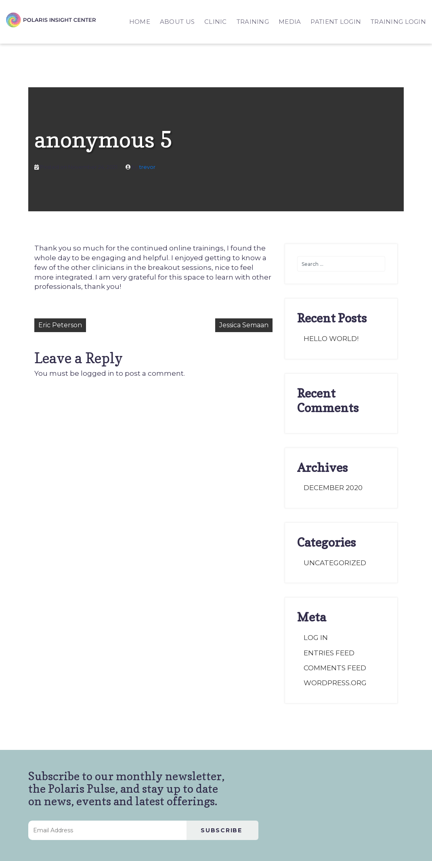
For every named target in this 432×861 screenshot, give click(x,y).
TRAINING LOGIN (398, 21)
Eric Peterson (60, 325)
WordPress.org (335, 683)
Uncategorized (335, 563)
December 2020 (333, 488)
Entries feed (329, 653)
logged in (97, 373)
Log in (316, 638)
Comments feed (335, 668)
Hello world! (331, 339)
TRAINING (253, 21)
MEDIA (290, 21)
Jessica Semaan (243, 325)
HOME (139, 21)
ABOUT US (177, 21)
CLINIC (215, 21)
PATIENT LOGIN (335, 21)
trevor (147, 167)
